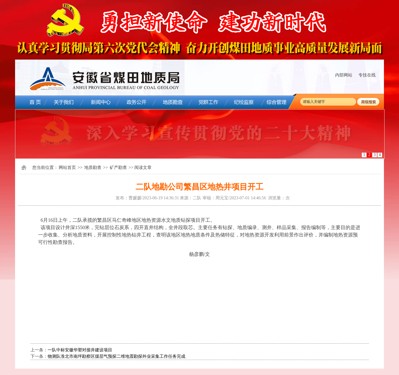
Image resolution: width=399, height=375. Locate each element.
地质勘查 (92, 167)
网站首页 (67, 167)
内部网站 (343, 75)
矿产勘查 (118, 167)
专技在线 (367, 75)
